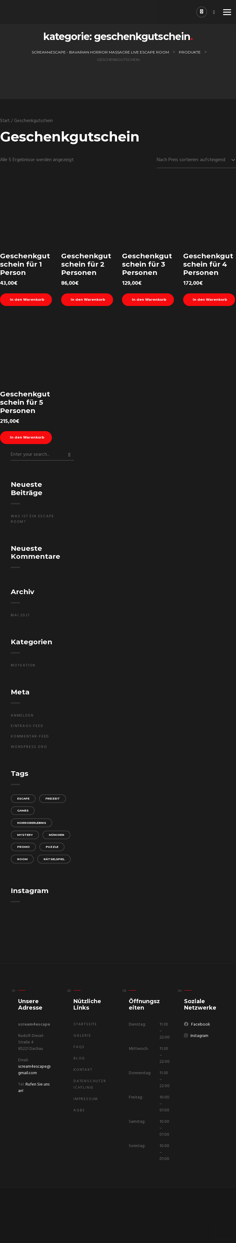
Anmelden (22, 718)
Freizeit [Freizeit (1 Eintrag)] (56, 801)
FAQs (79, 1047)
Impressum (85, 1099)
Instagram (199, 1035)
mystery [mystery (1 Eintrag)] (26, 840)
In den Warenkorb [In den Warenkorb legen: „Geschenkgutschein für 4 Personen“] (212, 300)
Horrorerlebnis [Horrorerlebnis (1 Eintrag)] (33, 827)
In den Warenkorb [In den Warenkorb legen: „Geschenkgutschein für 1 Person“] (29, 300)
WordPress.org (29, 749)
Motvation (23, 668)
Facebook (200, 1024)
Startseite (85, 1024)
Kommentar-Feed (30, 739)
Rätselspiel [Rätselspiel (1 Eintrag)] (29, 892)
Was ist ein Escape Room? (32, 521)
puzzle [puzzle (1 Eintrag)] (55, 866)
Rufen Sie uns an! (33, 1087)
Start (5, 121)
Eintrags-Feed (27, 728)
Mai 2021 (20, 618)
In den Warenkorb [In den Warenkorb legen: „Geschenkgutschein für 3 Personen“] (151, 300)
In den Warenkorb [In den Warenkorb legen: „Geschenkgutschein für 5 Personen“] (29, 439)
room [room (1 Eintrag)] (23, 879)
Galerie (82, 1036)
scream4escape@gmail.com (34, 1070)
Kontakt (82, 1070)
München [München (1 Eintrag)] (26, 853)
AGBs (79, 1110)
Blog (79, 1058)
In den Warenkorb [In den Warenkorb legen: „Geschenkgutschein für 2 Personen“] (90, 300)
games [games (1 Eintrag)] (24, 814)
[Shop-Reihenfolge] (196, 160)
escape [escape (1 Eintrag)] (24, 801)
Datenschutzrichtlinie (89, 1084)
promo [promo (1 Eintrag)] (24, 866)
